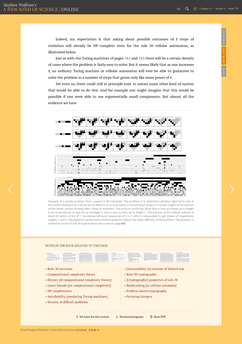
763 (142, 58)
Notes (223, 71)
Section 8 (220, 8)
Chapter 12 (206, 8)
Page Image (223, 37)
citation (81, 330)
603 (123, 223)
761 (127, 58)
